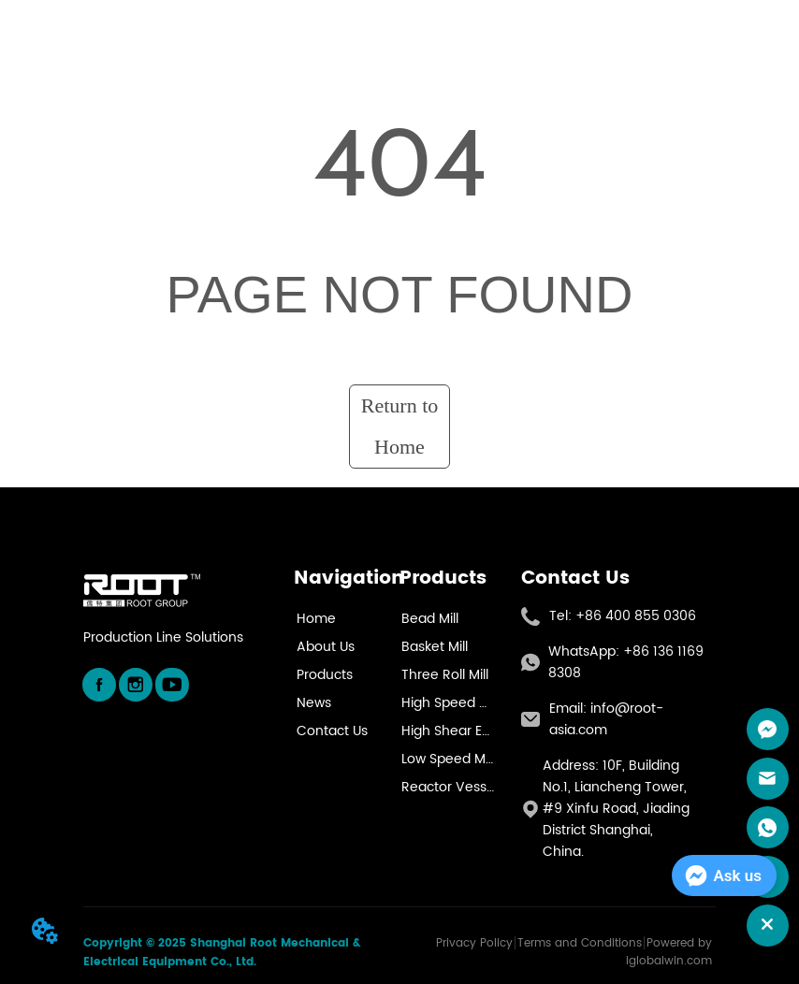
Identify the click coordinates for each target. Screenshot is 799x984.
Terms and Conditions (579, 943)
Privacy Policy (474, 943)
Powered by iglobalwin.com (669, 952)
